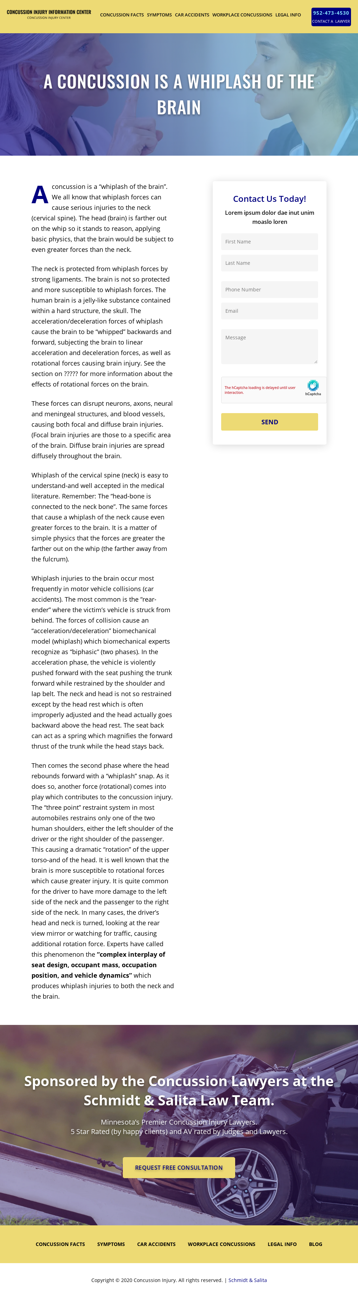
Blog (315, 1244)
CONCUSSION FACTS (122, 15)
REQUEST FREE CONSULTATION (179, 1167)
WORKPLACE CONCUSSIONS (242, 15)
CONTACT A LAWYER (331, 21)
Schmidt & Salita (248, 1280)
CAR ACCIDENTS (192, 15)
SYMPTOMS (159, 15)
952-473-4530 (331, 12)
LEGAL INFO (288, 15)
